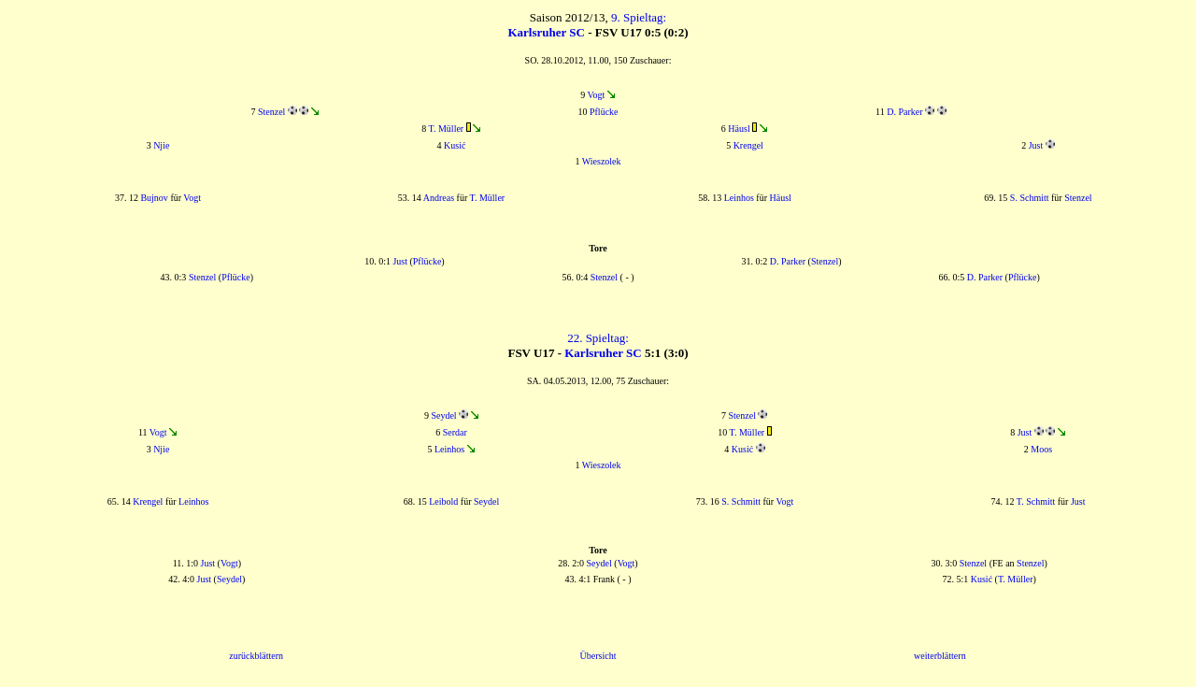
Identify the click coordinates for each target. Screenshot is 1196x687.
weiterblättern (940, 656)
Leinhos (739, 198)
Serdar (455, 432)
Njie (161, 145)
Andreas (438, 198)
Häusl (738, 128)
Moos (1041, 449)
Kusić (454, 145)
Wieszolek (601, 161)
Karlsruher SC (545, 32)
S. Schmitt (1029, 198)
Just (1036, 145)
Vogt (596, 95)
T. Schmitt (1036, 501)
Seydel (443, 415)
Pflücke (604, 112)
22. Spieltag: (598, 338)
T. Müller (446, 128)
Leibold (443, 501)
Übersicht (598, 656)
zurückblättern (256, 656)
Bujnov (153, 198)
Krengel (748, 145)
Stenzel (271, 112)
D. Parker (904, 112)
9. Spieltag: (638, 17)
